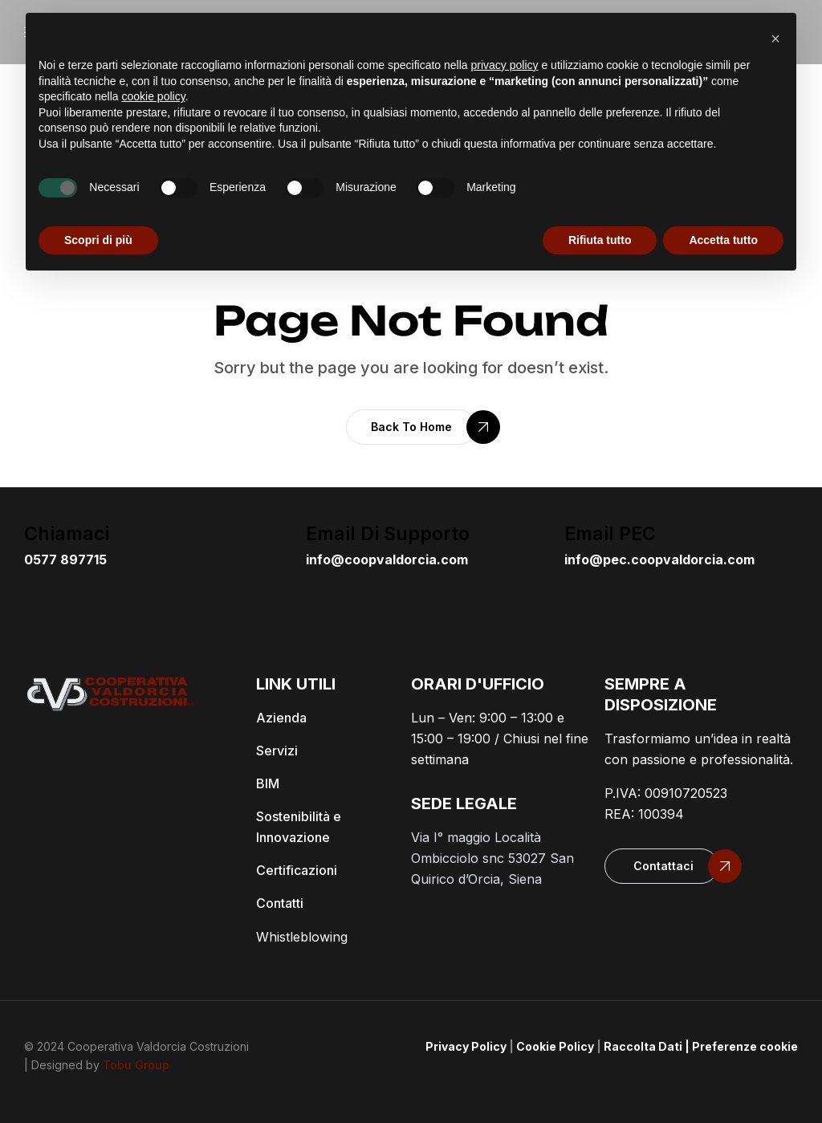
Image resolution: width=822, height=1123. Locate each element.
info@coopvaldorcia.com (387, 559)
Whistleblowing (302, 937)
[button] (411, 427)
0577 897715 (65, 559)
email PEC (610, 534)
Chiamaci (66, 534)
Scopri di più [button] (98, 240)
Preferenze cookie (745, 1046)
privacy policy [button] (505, 65)
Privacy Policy (466, 1046)
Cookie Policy (555, 1046)
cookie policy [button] (153, 96)
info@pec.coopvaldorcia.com (659, 559)
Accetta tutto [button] (723, 240)
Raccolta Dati (643, 1046)
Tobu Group (136, 1065)
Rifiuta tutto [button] (600, 240)
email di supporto (388, 534)
